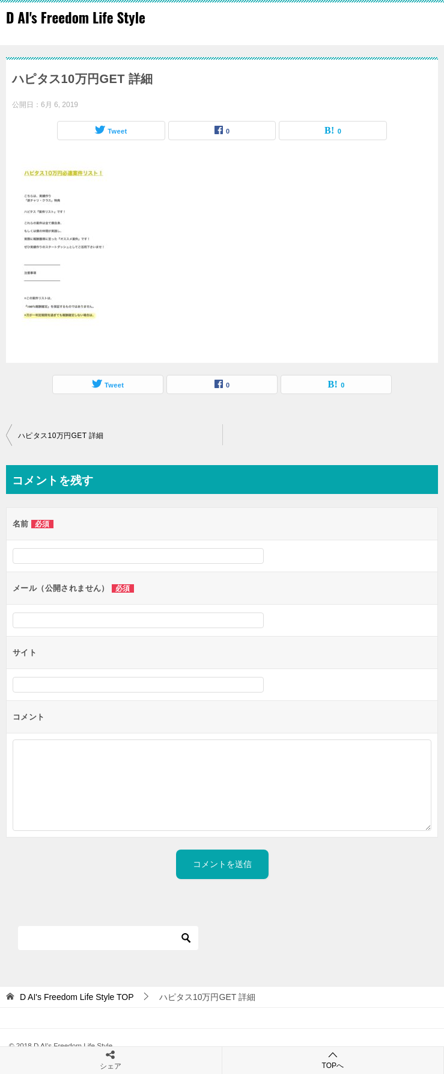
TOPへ (333, 1060)
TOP (77, 997)
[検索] (108, 938)
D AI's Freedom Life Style (75, 17)
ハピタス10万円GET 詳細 (61, 435)
